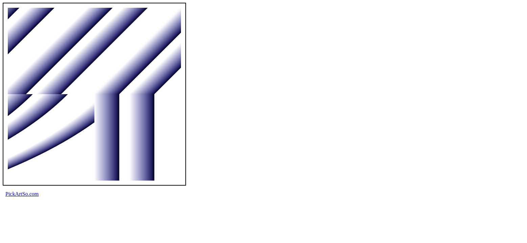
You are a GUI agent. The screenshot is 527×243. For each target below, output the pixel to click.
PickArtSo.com (22, 194)
